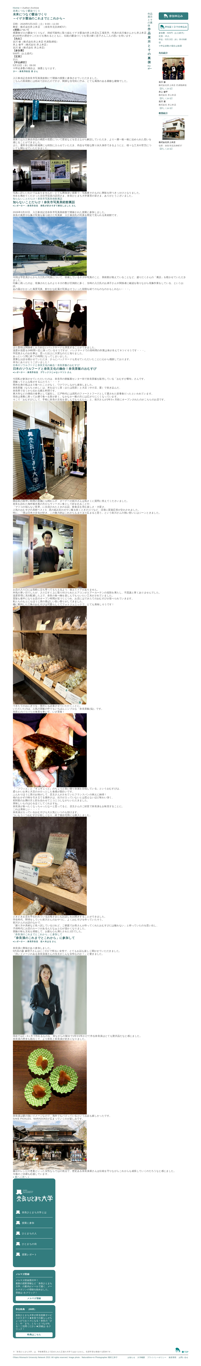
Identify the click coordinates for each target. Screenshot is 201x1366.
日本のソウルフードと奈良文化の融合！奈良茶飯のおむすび (46, 365)
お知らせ (131, 1357)
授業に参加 (28, 1223)
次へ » (25, 1177)
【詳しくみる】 (166, 88)
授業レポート (29, 1254)
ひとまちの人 (29, 1233)
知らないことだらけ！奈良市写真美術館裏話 (37, 198)
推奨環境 (172, 1357)
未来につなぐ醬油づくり (26, 10)
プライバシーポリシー (156, 1357)
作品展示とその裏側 (150, 19)
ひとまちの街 (29, 1244)
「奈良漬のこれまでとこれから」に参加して (37, 934)
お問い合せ (183, 1357)
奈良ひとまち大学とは (34, 1212)
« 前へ (16, 1177)
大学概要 (141, 1357)
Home (16, 7)
